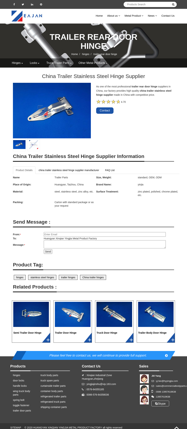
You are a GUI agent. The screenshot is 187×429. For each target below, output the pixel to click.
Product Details (24, 170)
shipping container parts (54, 407)
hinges (85, 54)
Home (99, 15)
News (152, 15)
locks (33, 62)
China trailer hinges (93, 277)
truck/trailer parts (57, 62)
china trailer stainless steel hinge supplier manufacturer (69, 170)
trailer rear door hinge (105, 54)
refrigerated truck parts (53, 401)
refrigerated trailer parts (53, 396)
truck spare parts (50, 380)
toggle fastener (21, 405)
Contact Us (167, 15)
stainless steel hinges (42, 277)
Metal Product (133, 15)
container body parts (52, 391)
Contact (105, 110)
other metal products (92, 62)
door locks (18, 380)
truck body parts (49, 375)
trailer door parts (22, 410)
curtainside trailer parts (53, 385)
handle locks (20, 385)
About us (113, 15)
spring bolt (18, 400)
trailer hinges (68, 277)
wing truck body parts (21, 393)
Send (48, 251)
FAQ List (110, 170)
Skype (160, 403)
